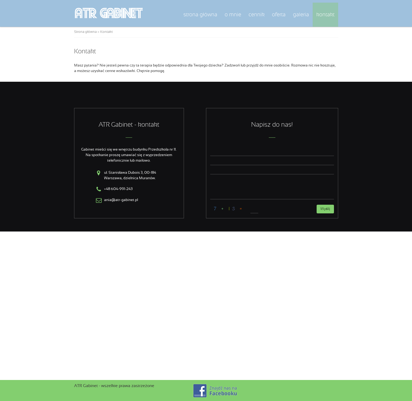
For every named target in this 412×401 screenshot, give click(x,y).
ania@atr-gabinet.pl (121, 200)
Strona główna (200, 14)
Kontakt (325, 14)
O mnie (233, 14)
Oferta (279, 14)
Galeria (301, 14)
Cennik (257, 14)
